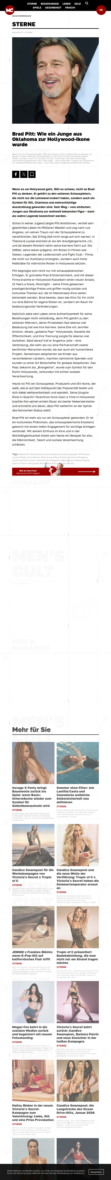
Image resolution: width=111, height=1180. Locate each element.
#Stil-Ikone (46, 457)
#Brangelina (67, 460)
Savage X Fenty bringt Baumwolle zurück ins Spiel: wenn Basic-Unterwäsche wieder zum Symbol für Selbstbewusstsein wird (31, 988)
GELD (77, 3)
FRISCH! (70, 7)
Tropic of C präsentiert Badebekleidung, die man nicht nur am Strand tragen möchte (77, 1148)
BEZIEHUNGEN (50, 3)
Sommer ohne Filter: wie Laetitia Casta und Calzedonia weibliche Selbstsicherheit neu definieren (75, 986)
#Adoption (55, 460)
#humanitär (43, 460)
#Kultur (70, 463)
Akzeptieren (96, 1172)
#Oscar (78, 460)
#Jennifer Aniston (27, 460)
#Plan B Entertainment (65, 457)
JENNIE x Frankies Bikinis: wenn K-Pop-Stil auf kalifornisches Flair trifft (32, 1146)
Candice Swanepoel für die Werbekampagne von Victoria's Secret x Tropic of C (33, 1066)
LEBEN (66, 3)
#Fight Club (26, 457)
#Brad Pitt (24, 454)
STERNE (32, 3)
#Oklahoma (56, 454)
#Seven (36, 457)
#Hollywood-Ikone (39, 454)
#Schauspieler (70, 454)
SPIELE (37, 7)
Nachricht (17, 32)
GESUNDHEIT (53, 7)
